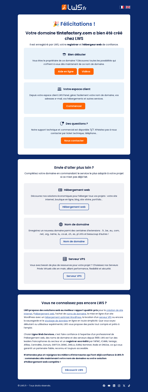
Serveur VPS (74, 276)
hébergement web (44, 313)
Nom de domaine (74, 241)
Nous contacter (74, 140)
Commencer (74, 106)
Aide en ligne (66, 71)
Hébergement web (74, 207)
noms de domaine (76, 313)
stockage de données (56, 320)
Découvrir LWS (74, 370)
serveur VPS (105, 317)
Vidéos (86, 71)
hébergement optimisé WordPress (63, 317)
